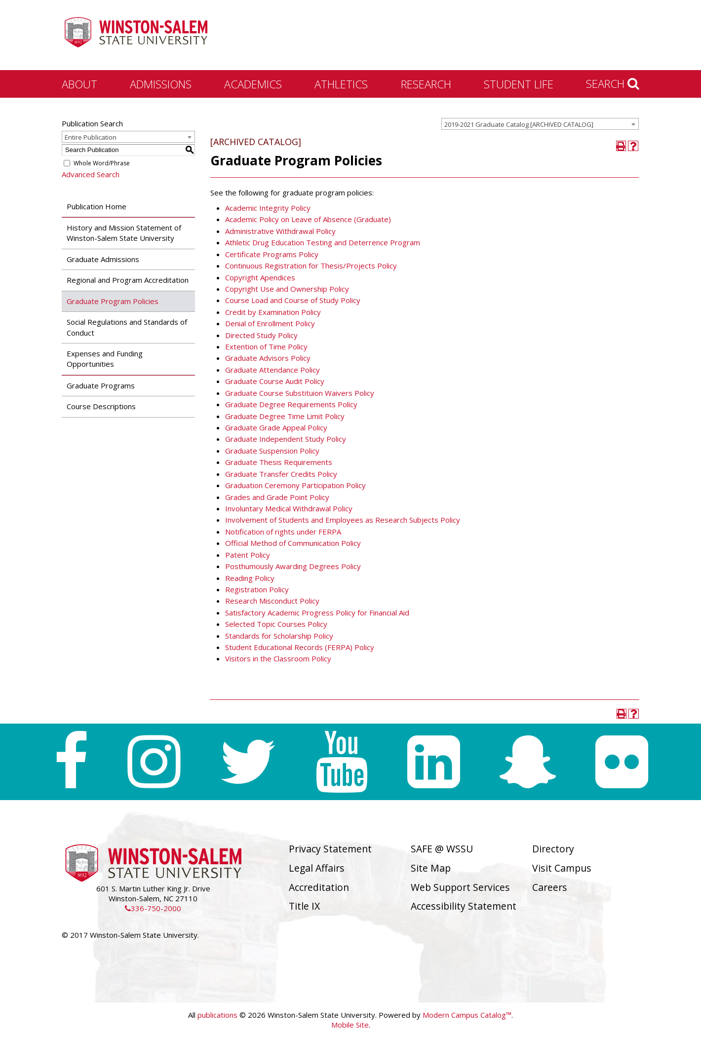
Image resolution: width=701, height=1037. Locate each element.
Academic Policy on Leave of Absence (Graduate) (308, 219)
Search (612, 83)
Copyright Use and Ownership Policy (287, 289)
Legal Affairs (317, 868)
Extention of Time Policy (266, 346)
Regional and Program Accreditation (128, 280)
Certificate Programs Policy (271, 254)
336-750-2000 (153, 908)
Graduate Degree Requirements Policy (291, 404)
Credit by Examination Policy (273, 312)
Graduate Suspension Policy (272, 451)
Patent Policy (247, 555)
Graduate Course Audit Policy (274, 381)
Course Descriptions (101, 406)
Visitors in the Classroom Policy (278, 658)
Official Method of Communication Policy (293, 543)
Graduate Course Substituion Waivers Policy (299, 393)
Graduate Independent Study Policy (285, 439)
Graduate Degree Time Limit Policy (285, 416)
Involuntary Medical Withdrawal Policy (288, 508)
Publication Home (96, 206)
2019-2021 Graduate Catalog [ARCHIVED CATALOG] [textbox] (518, 124)
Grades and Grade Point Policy (277, 497)
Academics (253, 84)
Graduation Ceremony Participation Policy (295, 485)
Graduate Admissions (103, 259)
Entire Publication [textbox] (91, 137)
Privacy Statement (330, 848)
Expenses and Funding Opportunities (105, 358)
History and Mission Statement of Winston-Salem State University (124, 233)
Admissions (161, 84)
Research (426, 84)
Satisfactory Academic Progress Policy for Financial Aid (317, 612)
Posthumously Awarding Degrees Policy (293, 566)
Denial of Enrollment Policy (270, 323)
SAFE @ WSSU (442, 848)
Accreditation (319, 887)
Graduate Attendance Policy (272, 370)
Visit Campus (561, 868)
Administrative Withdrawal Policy (280, 231)
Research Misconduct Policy (272, 601)
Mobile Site (350, 1025)
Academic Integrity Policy (268, 208)
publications (217, 1015)
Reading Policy (249, 578)
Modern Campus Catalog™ (467, 1015)
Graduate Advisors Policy (268, 358)
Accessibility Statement (463, 906)
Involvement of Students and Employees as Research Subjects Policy (342, 520)
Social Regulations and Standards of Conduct (127, 327)
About (79, 84)
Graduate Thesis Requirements (278, 462)
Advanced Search (90, 174)
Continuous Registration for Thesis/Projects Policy (311, 265)
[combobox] (540, 124)
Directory (553, 848)
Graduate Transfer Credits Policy (281, 474)
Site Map (431, 868)
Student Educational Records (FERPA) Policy (299, 647)
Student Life (518, 84)
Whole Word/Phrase (102, 163)
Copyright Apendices (260, 277)
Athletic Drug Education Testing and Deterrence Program (322, 242)
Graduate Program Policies (112, 301)
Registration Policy (257, 589)
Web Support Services (460, 887)
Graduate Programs (101, 385)
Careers (549, 887)
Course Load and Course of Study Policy (292, 300)
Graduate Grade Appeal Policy (276, 427)
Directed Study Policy (261, 335)
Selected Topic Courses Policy (276, 624)
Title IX (304, 906)
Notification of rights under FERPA (283, 532)
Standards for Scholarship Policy (279, 636)
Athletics (341, 84)
